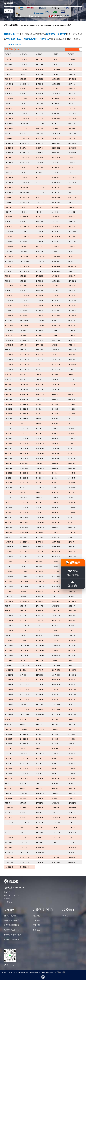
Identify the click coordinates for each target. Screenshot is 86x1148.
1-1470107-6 (40, 665)
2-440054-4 (24, 438)
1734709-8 (8, 94)
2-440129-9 (8, 419)
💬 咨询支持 (73, 562)
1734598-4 (8, 291)
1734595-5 (55, 74)
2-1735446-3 (40, 645)
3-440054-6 (40, 468)
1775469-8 (55, 566)
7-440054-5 (40, 448)
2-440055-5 (71, 507)
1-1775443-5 (72, 355)
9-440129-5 (40, 414)
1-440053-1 (8, 793)
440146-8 (23, 212)
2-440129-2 (8, 389)
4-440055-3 (24, 512)
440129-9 (39, 379)
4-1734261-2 (9, 271)
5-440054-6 (40, 478)
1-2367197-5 (40, 177)
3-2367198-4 (72, 123)
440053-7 (23, 788)
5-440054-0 (24, 473)
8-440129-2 (8, 409)
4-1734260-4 (72, 241)
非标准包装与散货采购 (12, 935)
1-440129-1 (71, 379)
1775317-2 (23, 798)
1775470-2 (39, 532)
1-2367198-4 (24, 113)
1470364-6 (8, 64)
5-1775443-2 (9, 360)
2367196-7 (8, 133)
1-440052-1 (55, 754)
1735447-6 (55, 606)
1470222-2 (8, 828)
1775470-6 (23, 537)
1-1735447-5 (40, 616)
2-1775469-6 (9, 581)
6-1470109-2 (56, 695)
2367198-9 (23, 108)
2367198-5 (39, 104)
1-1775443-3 (40, 355)
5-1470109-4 (72, 690)
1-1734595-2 (9, 84)
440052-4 (23, 749)
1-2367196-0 (56, 133)
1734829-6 (55, 276)
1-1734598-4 (9, 301)
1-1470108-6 (24, 709)
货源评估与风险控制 (11, 939)
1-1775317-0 (72, 803)
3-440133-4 (40, 744)
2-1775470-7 (40, 552)
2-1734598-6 (24, 305)
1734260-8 (71, 222)
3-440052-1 (24, 778)
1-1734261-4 (56, 256)
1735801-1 (71, 369)
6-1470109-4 (72, 695)
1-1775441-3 (56, 340)
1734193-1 (71, 202)
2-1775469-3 (40, 576)
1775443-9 (55, 350)
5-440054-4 (8, 478)
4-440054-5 (24, 443)
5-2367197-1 (72, 197)
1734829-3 (8, 276)
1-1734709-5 (40, 99)
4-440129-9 (24, 399)
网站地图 (61, 972)
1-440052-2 (71, 754)
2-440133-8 (24, 739)
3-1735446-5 (72, 655)
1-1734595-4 (40, 84)
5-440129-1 (55, 399)
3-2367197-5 (9, 192)
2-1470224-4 (9, 857)
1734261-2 (23, 246)
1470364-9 (55, 64)
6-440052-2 (40, 763)
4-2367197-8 (24, 197)
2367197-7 (71, 168)
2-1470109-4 (9, 685)
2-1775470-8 (56, 552)
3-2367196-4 (9, 153)
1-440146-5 (40, 217)
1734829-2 (71, 271)
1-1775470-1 (24, 542)
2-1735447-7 (56, 621)
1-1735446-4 (72, 640)
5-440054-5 (24, 478)
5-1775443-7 (9, 365)
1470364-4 (55, 59)
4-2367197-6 (72, 192)
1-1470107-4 (24, 665)
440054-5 (23, 424)
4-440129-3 (8, 394)
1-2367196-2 (9, 138)
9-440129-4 (24, 414)
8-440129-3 (24, 409)
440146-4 (39, 207)
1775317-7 (23, 803)
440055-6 (71, 493)
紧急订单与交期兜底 (11, 920)
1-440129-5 (55, 384)
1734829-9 (23, 281)
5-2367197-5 (56, 202)
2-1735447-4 (9, 621)
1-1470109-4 (9, 680)
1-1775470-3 (56, 542)
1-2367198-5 (40, 113)
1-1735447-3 (9, 616)
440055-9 (39, 498)
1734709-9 (23, 94)
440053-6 (8, 788)
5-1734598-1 (9, 325)
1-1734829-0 (40, 281)
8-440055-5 (55, 527)
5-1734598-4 (56, 325)
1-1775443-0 (72, 350)
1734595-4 (39, 74)
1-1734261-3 (40, 256)
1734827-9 (55, 596)
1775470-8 (55, 537)
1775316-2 (8, 813)
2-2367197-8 (56, 182)
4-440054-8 (71, 483)
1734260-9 (8, 227)
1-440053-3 (40, 793)
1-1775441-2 (40, 340)
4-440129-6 (55, 394)
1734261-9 (55, 251)
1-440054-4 (8, 434)
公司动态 (36, 930)
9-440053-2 (8, 798)
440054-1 (39, 419)
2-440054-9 (24, 483)
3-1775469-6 (9, 591)
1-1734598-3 (72, 296)
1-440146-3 (8, 217)
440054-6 (39, 424)
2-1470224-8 (72, 857)
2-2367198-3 (56, 113)
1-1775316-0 (56, 818)
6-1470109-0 (40, 695)
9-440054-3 (8, 463)
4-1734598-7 (24, 320)
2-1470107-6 (40, 670)
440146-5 (55, 207)
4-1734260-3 (56, 241)
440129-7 (8, 379)
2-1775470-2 (40, 547)
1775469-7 (39, 566)
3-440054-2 (55, 463)
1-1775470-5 (9, 547)
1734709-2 (71, 84)
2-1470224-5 (24, 857)
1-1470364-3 (40, 69)
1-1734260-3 (72, 227)
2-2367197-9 (72, 182)
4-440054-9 (8, 488)
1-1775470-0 (9, 542)
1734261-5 (71, 246)
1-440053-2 (24, 793)
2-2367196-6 (40, 143)
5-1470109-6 (9, 695)
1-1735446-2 (40, 640)
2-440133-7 (8, 739)
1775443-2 (23, 345)
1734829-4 (23, 276)
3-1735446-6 (9, 660)
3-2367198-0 (9, 123)
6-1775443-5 (56, 369)
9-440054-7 (40, 463)
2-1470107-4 (24, 670)
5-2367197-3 (24, 202)
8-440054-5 (71, 453)
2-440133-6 (71, 734)
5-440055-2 (8, 522)
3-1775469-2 (24, 586)
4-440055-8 (24, 517)
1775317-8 (39, 803)
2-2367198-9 (72, 118)
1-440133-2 (24, 729)
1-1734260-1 (40, 227)
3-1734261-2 (9, 261)
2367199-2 (71, 99)
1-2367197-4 (24, 177)
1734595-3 (23, 74)
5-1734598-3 (40, 325)
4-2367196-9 (56, 158)
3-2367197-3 (56, 187)
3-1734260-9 (72, 237)
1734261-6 (8, 251)
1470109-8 (39, 675)
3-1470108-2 (72, 714)
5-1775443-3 (24, 360)
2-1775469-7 (24, 581)
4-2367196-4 (56, 153)
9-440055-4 (24, 532)
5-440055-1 (71, 517)
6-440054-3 (8, 453)
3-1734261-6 (72, 261)
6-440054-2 (71, 448)
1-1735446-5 (9, 645)
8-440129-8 (24, 419)
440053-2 (23, 783)
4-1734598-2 (24, 315)
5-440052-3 (24, 763)
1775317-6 (8, 803)
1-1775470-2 (40, 542)
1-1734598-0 (24, 296)
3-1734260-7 (40, 237)
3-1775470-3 (56, 557)
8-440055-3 (24, 527)
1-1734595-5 (56, 84)
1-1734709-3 (9, 99)
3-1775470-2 (40, 557)
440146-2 (8, 207)
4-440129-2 (71, 389)
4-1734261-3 (24, 271)
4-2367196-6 (9, 158)
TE (22, 25)
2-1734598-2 (40, 301)
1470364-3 (39, 59)
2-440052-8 (55, 773)
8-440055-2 (8, 527)
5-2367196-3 (40, 163)
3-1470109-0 (56, 685)
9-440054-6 (71, 458)
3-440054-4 (8, 468)
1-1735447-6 (56, 616)
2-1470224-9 (9, 862)
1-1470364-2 (24, 69)
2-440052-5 (8, 773)
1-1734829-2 (72, 281)
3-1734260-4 (72, 232)
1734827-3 (39, 591)
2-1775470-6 (24, 552)
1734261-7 (23, 251)
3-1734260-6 (24, 237)
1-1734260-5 (24, 232)
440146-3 (23, 207)
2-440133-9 (40, 739)
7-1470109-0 (40, 699)
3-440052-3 (55, 778)
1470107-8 (55, 660)
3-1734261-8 (24, 266)
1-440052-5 (40, 759)
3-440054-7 (55, 468)
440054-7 (55, 424)
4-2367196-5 (72, 153)
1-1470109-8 (40, 680)
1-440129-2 (8, 384)
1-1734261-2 (24, 256)
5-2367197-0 (56, 197)
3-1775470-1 (24, 557)
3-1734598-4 (72, 310)
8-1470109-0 (72, 699)
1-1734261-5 (72, 256)
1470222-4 (39, 828)
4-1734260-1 (24, 241)
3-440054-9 (8, 473)
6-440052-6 (24, 768)
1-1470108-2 (72, 704)
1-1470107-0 (72, 660)
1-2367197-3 (9, 177)
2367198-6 (55, 104)
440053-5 (71, 783)
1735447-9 (23, 611)
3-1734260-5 (9, 237)
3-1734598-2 (40, 310)
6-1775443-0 (56, 365)
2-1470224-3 (72, 852)
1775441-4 (71, 330)
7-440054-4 (24, 448)
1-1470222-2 (9, 837)
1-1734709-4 (24, 99)
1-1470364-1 (9, 69)
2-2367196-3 (72, 138)
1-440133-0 (71, 724)
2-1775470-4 (72, 547)
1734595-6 (71, 74)
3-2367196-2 (56, 148)
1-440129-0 (55, 379)
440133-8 (39, 724)
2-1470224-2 (56, 852)
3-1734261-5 (56, 261)
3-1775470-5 (9, 562)
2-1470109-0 (56, 680)
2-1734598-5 (9, 305)
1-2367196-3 (24, 138)
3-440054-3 (71, 463)
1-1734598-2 (56, 296)
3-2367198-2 (40, 123)
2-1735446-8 (40, 650)
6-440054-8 (55, 488)
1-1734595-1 (72, 79)
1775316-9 (39, 818)
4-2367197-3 (24, 192)
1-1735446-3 (56, 640)
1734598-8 (71, 291)
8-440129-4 (40, 409)
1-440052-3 (8, 759)
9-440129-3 (8, 414)
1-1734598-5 (24, 301)
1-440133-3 (40, 729)
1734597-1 (8, 59)
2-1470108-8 (40, 714)
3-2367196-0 (24, 148)
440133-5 (71, 719)
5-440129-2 (71, 399)
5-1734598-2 (24, 325)
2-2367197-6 (24, 182)
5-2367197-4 (40, 202)
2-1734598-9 (72, 305)
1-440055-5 (55, 502)
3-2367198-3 (56, 123)
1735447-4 (23, 606)
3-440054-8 (71, 468)
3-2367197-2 (40, 187)
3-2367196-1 (40, 148)
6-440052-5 (8, 768)
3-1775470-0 (9, 557)
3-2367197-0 (9, 187)
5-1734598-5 (72, 325)
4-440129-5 (40, 394)
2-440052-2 (40, 768)
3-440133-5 (55, 744)
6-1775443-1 (72, 365)
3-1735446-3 (40, 655)
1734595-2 (8, 74)
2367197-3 (8, 168)
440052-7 (71, 749)
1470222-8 (23, 832)
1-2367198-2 (72, 108)
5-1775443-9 (40, 365)
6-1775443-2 (9, 369)
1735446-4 (71, 631)
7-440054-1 (55, 443)
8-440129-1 (71, 404)
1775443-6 (8, 350)
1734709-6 (55, 89)
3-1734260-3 (56, 232)
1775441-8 (55, 335)
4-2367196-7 (24, 158)
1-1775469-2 (40, 571)
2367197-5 (39, 168)
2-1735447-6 (40, 621)
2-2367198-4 (72, 113)
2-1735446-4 (56, 645)
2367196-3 (23, 128)
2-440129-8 (71, 414)
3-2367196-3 (72, 148)
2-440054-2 (71, 434)
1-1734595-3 (24, 84)
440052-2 (71, 744)
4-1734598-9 (56, 320)
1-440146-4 (24, 217)
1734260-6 (39, 222)
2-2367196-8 (72, 143)
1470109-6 (23, 675)
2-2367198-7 (40, 118)
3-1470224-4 (9, 867)
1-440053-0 (71, 788)
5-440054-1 (40, 473)
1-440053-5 (71, 793)
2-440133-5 (55, 734)
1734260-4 (8, 222)
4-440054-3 (71, 438)
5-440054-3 (71, 473)
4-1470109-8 (24, 690)
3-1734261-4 (40, 261)
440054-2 (55, 419)
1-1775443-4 (56, 355)
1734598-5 (23, 291)
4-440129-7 (71, 394)
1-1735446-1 (24, 640)
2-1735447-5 (24, 621)
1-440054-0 (24, 429)
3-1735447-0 (24, 626)
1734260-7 (55, 222)
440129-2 (8, 374)
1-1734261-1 (9, 256)
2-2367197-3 (56, 177)
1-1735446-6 (24, 645)
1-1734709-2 (72, 94)
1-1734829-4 (24, 286)
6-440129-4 (40, 404)
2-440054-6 (55, 478)
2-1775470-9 (72, 552)
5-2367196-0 (72, 158)
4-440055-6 (71, 512)
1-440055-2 (8, 502)
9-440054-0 (55, 434)
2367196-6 (71, 128)
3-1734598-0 (9, 310)
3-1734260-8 (56, 237)
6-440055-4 (55, 522)
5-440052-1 (71, 759)
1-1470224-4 (24, 852)
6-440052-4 (71, 763)
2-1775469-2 (24, 576)
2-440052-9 (71, 773)
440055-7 (8, 498)
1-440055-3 (24, 502)
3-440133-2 (8, 744)
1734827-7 (23, 596)
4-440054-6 (40, 483)
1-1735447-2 (72, 611)
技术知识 (36, 920)
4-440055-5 (55, 512)
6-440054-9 (71, 488)
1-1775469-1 (24, 571)
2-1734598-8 (56, 305)
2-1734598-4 (72, 301)
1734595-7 (8, 79)
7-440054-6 (55, 448)
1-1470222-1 (72, 832)
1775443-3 (39, 345)
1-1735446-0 (9, 640)
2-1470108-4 (9, 714)
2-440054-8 (8, 483)
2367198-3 (8, 104)
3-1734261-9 (40, 266)
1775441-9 (71, 335)
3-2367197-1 (24, 187)
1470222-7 (8, 832)
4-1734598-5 (72, 315)
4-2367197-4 (40, 192)
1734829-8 (8, 281)
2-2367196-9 (9, 148)
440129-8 (23, 379)
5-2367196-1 (9, 163)
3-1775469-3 (40, 586)
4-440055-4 (40, 512)
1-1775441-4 (72, 340)
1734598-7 (55, 291)
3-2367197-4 (72, 187)
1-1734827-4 (56, 601)
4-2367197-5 (56, 192)
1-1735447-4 (24, 616)
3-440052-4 (71, 778)
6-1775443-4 (40, 369)
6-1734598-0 (9, 330)
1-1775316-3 (24, 823)
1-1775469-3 (56, 571)
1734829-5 (39, 276)
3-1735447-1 (40, 626)
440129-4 (39, 374)
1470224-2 (71, 837)
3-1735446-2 (24, 655)
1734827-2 (23, 591)
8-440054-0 (8, 458)
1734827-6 (8, 596)
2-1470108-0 (56, 709)
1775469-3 (55, 562)
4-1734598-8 (40, 320)
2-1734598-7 (40, 305)
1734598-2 (55, 286)
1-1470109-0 (56, 675)
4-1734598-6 (9, 320)
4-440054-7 (55, 483)
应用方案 (36, 925)
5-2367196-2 (24, 163)
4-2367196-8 (40, 158)
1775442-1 (23, 330)
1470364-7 (23, 64)
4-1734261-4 (40, 271)
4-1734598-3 (40, 315)
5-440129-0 (40, 399)
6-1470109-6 (9, 699)
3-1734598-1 (24, 310)
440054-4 (8, 424)
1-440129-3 (24, 384)
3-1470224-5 (24, 867)
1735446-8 (55, 635)
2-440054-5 (40, 438)
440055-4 (39, 493)
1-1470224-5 (40, 852)
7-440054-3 (8, 448)
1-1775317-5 (72, 808)
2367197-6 (55, 168)
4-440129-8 (8, 399)
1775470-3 (55, 532)
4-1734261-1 (72, 266)
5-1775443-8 (24, 365)
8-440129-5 (55, 409)
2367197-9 (23, 172)
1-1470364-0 (72, 64)
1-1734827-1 (9, 601)
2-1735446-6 (9, 650)
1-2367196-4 (40, 138)
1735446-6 (23, 635)
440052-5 (39, 749)
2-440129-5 (55, 389)
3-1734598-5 (9, 315)
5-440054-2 (55, 473)
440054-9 (8, 429)
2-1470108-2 (72, 709)
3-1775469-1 (9, 586)
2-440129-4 (40, 389)
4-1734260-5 (9, 246)
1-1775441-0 (9, 340)
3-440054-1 (55, 458)
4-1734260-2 (40, 241)
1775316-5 (55, 813)
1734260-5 (23, 222)
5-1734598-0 (72, 320)
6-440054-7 (40, 488)
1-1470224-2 (72, 847)
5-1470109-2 (56, 690)
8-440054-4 (55, 453)
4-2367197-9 (40, 197)
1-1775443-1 (9, 355)
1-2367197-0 (40, 172)
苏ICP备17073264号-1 (46, 972)
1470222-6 (71, 828)
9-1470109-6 (9, 704)
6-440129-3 (24, 404)
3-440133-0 (55, 739)
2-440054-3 (8, 438)
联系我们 (65, 916)
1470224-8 (8, 847)
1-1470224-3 (9, 852)
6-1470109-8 (24, 699)
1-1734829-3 (9, 286)
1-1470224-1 (56, 847)
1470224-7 (71, 842)
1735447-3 (8, 606)
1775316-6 (71, 813)
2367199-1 (55, 99)
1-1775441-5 (9, 345)
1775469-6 (23, 566)
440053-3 (39, 783)
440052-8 (8, 754)
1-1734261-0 (72, 251)
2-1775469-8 (40, 581)
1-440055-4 (40, 502)
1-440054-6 (40, 434)
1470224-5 (39, 842)
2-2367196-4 (9, 143)
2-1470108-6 (24, 714)
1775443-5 (71, 345)
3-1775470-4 (72, 557)
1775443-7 (23, 350)
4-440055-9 (40, 517)
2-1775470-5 (9, 552)
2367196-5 (55, 128)
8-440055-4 (40, 527)
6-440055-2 (24, 522)
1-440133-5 (71, 729)
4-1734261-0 (56, 266)
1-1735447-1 (56, 611)
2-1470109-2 (72, 680)
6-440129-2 (8, 404)
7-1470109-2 (56, 699)
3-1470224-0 (24, 862)
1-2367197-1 (56, 172)
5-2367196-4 (56, 163)
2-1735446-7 (24, 650)
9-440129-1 (71, 409)
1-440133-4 (55, 729)
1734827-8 (39, 596)
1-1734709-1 (56, 94)
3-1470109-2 (72, 685)
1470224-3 (8, 842)
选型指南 (36, 916)
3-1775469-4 (56, 586)
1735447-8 (8, 611)
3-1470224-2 (56, 862)
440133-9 (55, 724)
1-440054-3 (71, 429)
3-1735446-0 (72, 650)
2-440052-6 (24, 773)
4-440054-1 (24, 463)
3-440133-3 (24, 744)
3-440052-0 (8, 778)
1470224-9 (23, 847)
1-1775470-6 (24, 547)
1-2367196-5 (56, 138)
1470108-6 (23, 704)
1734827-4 (55, 591)
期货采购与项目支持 (11, 925)
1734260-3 (71, 217)
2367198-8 (8, 108)
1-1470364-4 (56, 69)
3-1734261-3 (24, 261)
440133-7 (23, 724)
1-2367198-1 (56, 108)
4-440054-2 (55, 438)
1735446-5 (8, 635)
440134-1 (8, 719)
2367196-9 (39, 133)
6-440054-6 (24, 488)
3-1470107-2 (9, 675)
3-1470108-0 (56, 714)
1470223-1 (71, 823)
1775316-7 (8, 818)
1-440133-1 (8, 729)
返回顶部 (72, 584)
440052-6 (55, 749)
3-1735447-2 (56, 626)
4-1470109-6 (9, 690)
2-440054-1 (40, 458)
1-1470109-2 (72, 675)
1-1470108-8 (40, 709)
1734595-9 (39, 79)
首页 (5, 25)
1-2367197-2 (72, 172)
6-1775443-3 (24, 369)
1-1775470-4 (72, 542)
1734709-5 (39, 89)
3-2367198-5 (9, 128)
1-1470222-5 (56, 837)
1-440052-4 (24, 759)
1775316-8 (23, 818)
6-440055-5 (71, 522)
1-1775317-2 (24, 808)
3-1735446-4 (56, 655)
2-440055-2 (24, 507)
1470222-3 (23, 828)
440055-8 (23, 498)
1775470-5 (8, 537)
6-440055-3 (40, 522)
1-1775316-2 (9, 823)
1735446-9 (71, 635)
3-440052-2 (40, 778)
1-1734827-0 (72, 596)
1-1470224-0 (40, 847)
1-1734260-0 (24, 227)
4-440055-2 (8, 512)
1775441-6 (23, 335)
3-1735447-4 (9, 631)
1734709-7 (71, 89)
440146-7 (8, 212)
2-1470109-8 (40, 685)
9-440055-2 (8, 532)
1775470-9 (71, 537)
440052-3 (8, 749)
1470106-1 (23, 660)
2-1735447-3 (72, 616)
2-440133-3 (24, 734)
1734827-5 (71, 591)
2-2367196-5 (24, 143)
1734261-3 (39, 246)
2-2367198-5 (9, 118)
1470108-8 (39, 704)
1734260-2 (55, 217)
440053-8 (39, 788)
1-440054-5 (24, 434)
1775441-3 (55, 330)
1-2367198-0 (40, 108)
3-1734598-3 (56, 310)
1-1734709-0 (40, 94)
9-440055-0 (8, 507)
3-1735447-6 (40, 631)
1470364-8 (39, 64)
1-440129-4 (40, 384)
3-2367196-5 (24, 153)
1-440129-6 (71, 384)
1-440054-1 (40, 429)
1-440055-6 (71, 502)
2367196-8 (23, 133)
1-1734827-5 (72, 601)
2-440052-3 (55, 768)
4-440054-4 (8, 443)
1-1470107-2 (9, 665)
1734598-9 (8, 296)
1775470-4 (71, 532)
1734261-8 (39, 251)
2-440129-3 (24, 389)
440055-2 (8, 493)
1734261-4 (55, 246)
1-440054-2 (55, 429)
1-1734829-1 (56, 281)
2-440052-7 (40, 773)
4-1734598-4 (56, 315)
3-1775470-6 (24, 562)
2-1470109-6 (24, 685)
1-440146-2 (71, 212)
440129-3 (23, 374)
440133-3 (39, 719)
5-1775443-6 (72, 360)
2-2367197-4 (72, 177)
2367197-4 (23, 168)
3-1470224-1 (40, 862)
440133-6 (8, 724)
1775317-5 (71, 798)
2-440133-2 (8, 734)
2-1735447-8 (72, 621)
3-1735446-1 (9, 655)
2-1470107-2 (9, 670)
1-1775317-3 (40, 808)
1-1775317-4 (56, 808)
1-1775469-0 (9, 571)
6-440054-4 (24, 453)
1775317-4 (55, 798)
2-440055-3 (40, 507)
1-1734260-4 (9, 232)
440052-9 (23, 754)
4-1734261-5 (56, 271)
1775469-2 (39, 562)
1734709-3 (8, 89)
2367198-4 (23, 104)
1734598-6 (39, 291)
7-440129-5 (55, 414)
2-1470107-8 (56, 670)
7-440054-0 (40, 443)
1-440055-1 (71, 498)
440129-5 (55, 374)
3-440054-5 (24, 468)
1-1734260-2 (56, 227)
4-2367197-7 (9, 197)
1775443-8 (39, 350)
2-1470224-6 (40, 857)
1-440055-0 (55, 498)
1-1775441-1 (24, 340)
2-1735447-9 (9, 626)
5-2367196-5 (72, 163)
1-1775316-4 (40, 823)
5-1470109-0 (40, 690)
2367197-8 (8, 172)
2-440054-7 (71, 478)
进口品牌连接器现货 (11, 916)
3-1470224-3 (72, 862)
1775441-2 (39, 330)
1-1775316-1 (72, 818)
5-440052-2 (8, 763)
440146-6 (71, 207)
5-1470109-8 (24, 695)
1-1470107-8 (56, 665)
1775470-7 (39, 537)
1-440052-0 (40, 754)
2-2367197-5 (9, 182)
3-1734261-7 (9, 266)
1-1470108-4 (9, 709)
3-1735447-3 (72, 626)
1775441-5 (8, 335)
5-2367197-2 (9, 202)
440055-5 (55, 493)
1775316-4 (39, 813)
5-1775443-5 (56, 360)
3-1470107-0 (72, 670)
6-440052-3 (55, 763)
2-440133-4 (40, 734)
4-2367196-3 (40, 153)
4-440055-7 (8, 517)
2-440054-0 (24, 458)
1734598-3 (71, 286)
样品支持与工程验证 (11, 930)
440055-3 (23, 493)
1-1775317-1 (9, 808)
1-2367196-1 (72, 133)
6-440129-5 (55, 404)
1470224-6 (55, 842)
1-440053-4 (55, 793)
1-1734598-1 (40, 296)
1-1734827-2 (24, 601)
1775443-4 (55, 345)
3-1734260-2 (40, 232)
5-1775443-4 (40, 360)
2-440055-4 (55, 507)
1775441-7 (39, 335)
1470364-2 (23, 59)
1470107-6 (39, 660)
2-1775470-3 (56, 547)
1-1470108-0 (56, 704)
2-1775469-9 (56, 581)
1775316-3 (23, 813)
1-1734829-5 (40, 286)
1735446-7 (39, 635)
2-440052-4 (71, 768)
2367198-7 (71, 104)
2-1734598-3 (56, 301)
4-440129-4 (24, 394)
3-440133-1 (71, 739)
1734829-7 (71, 276)
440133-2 (23, 719)
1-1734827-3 (40, 601)
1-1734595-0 (56, 79)
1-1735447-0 (40, 611)
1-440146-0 (55, 212)
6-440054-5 (40, 453)
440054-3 (71, 419)
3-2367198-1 (24, 123)
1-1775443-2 (24, 355)
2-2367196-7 (56, 143)
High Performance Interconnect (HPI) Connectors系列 (49, 25)
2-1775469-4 (56, 576)
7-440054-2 (71, 443)
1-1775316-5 (56, 823)
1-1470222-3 (24, 837)
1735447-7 (71, 606)
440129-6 (71, 374)
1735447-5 (39, 606)
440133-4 (55, 719)
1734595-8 (23, 79)
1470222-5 (55, 828)
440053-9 (55, 788)
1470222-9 (39, 832)
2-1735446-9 (56, 650)
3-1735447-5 (24, 631)
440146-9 (39, 212)
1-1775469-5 (9, 576)
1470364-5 (71, 59)
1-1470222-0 (56, 832)
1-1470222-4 (40, 837)
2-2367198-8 (56, 118)
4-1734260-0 (9, 241)
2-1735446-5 (72, 645)
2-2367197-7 (40, 182)
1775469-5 (8, 566)
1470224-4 (23, 842)
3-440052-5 (8, 783)
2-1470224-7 (56, 857)
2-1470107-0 (72, 665)
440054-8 (71, 424)
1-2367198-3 (9, 113)
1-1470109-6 (24, 680)
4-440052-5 (55, 759)
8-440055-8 (71, 527)
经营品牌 (14, 25)
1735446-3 (55, 631)
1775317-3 (39, 798)
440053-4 (55, 783)
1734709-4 (23, 89)
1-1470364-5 (72, 69)
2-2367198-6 (24, 118)
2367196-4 (39, 128)
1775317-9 (55, 803)
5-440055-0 (55, 517)
